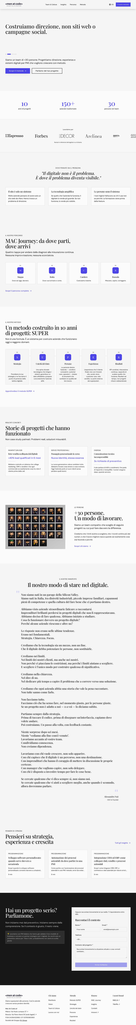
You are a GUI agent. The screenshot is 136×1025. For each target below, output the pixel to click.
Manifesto (52, 1000)
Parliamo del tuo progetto (47, 71)
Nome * (78, 925)
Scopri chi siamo (82, 546)
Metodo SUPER (75, 1000)
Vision (50, 1004)
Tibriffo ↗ (116, 1004)
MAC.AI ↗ (116, 1000)
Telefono (78, 935)
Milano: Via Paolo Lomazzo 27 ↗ (16, 1012)
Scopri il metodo (17, 71)
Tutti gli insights (123, 843)
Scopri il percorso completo (18, 291)
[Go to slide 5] (15, 54)
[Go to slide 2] (10, 54)
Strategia (73, 1004)
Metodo (83, 4)
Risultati (72, 1020)
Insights (63, 4)
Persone (73, 1012)
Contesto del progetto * (84, 945)
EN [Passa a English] (111, 4)
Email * (104, 925)
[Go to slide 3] (12, 54)
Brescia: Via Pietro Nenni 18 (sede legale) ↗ (21, 1014)
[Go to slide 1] (7, 54)
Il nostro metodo (123, 4)
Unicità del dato (75, 1008)
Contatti (94, 1008)
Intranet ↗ (95, 1012)
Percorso (73, 4)
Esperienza (74, 1016)
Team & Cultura (51, 4)
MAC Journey (96, 1000)
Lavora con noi (53, 1012)
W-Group (23, 1020)
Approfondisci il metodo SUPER (20, 391)
